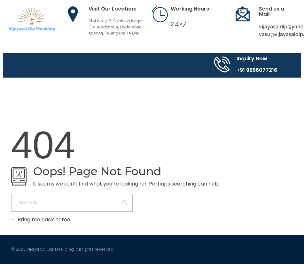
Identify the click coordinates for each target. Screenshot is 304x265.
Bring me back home (40, 219)
